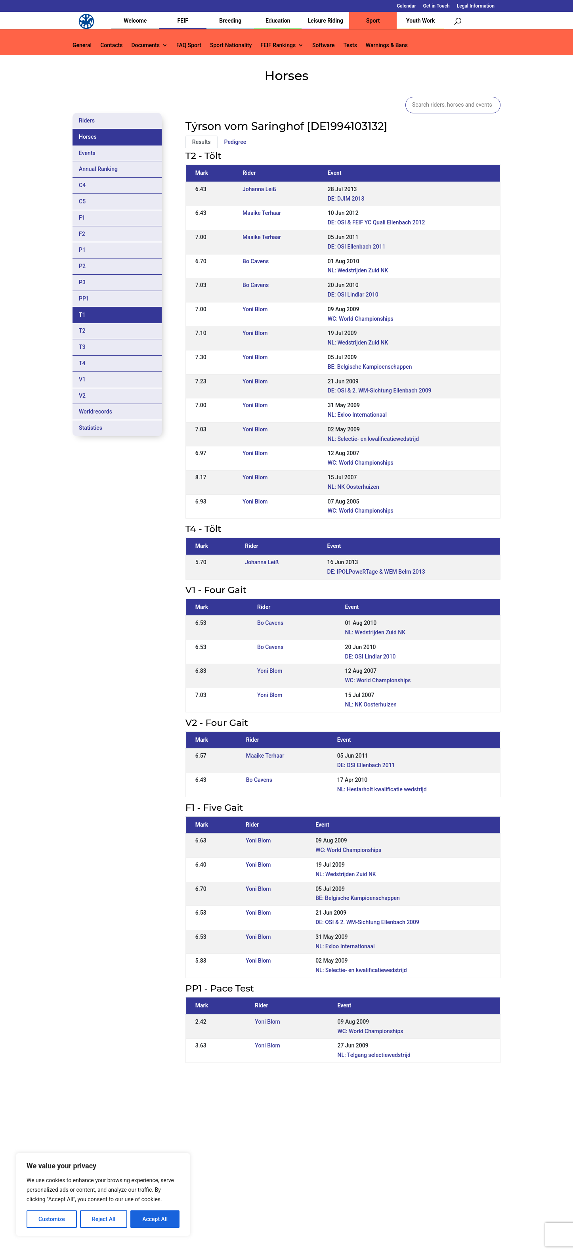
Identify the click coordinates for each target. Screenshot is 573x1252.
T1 (82, 315)
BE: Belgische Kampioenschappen (370, 367)
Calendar (406, 6)
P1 (82, 250)
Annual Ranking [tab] (98, 169)
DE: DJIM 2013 (346, 198)
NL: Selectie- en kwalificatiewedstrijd (373, 439)
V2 (82, 395)
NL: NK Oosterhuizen (353, 487)
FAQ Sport (188, 45)
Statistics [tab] (90, 428)
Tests (350, 45)
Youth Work (420, 20)
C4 (82, 185)
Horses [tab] (88, 137)
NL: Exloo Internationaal (357, 415)
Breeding (230, 20)
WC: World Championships (360, 319)
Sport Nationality (231, 45)
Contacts (111, 45)
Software (323, 45)
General (82, 45)
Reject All (103, 1219)
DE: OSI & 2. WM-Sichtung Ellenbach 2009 (380, 390)
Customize (51, 1219)
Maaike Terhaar (262, 213)
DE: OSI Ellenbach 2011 (357, 246)
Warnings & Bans (387, 45)
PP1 (84, 298)
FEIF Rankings (278, 45)
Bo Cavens (256, 261)
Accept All (155, 1219)
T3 (82, 347)
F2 (82, 234)
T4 (82, 363)
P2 (82, 266)
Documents (145, 45)
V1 (82, 379)
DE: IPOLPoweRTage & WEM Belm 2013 (376, 572)
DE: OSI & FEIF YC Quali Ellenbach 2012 (376, 222)
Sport (373, 20)
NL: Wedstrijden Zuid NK (358, 270)
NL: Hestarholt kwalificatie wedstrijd (382, 789)
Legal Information (476, 6)
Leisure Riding (325, 20)
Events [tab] (87, 153)
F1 (82, 217)
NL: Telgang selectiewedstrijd (374, 1055)
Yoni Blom (255, 309)
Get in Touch (436, 6)
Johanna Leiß (259, 189)
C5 (82, 201)
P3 (82, 282)
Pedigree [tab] (235, 142)
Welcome (135, 20)
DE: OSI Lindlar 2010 (353, 294)
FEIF (183, 20)
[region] (103, 1194)
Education (277, 20)
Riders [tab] (87, 120)
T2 (82, 330)
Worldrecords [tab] (95, 411)
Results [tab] (201, 142)
